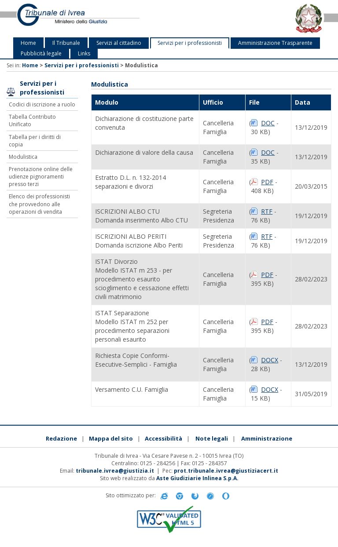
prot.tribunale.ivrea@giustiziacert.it (226, 470)
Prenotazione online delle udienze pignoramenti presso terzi (41, 176)
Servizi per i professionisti (190, 43)
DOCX (269, 360)
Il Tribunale (66, 43)
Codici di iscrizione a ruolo (42, 104)
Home (28, 43)
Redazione (61, 438)
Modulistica (23, 156)
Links (84, 53)
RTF (266, 211)
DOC (268, 123)
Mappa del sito (111, 438)
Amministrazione (266, 438)
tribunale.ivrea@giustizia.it (115, 470)
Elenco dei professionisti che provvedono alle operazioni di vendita (39, 204)
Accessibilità (163, 438)
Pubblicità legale (41, 53)
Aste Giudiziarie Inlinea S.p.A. (197, 478)
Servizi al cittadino (118, 43)
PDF (267, 182)
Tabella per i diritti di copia (35, 140)
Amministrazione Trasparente (275, 43)
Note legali (211, 438)
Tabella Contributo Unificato (32, 120)
